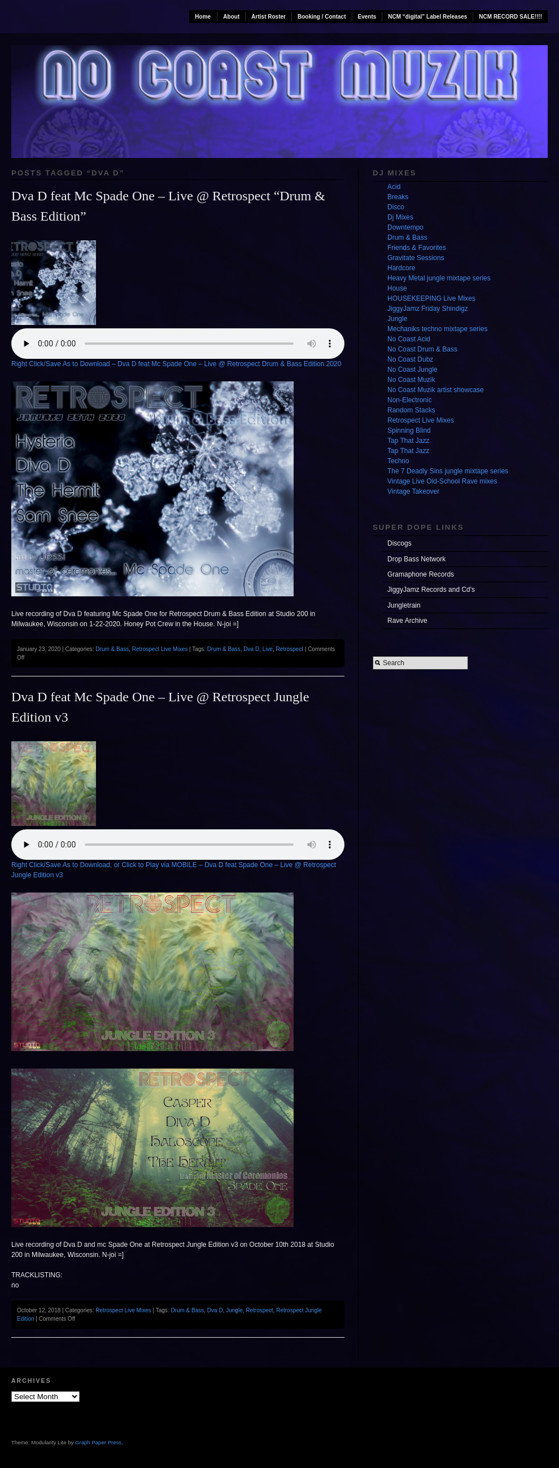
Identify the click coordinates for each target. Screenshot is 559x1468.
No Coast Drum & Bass (422, 349)
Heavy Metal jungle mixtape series (439, 278)
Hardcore (401, 268)
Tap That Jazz (408, 441)
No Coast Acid (408, 339)
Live (268, 649)
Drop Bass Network (416, 559)
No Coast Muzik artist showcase (435, 390)
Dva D (251, 649)
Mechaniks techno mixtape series (437, 329)
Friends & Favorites (416, 248)
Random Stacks (411, 410)
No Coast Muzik (411, 380)
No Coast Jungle (412, 369)
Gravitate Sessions (415, 258)
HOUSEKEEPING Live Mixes (431, 298)
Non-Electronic (409, 400)
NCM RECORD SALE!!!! (510, 17)
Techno (398, 461)
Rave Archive (407, 621)
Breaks (397, 197)
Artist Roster (268, 17)
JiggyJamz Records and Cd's (431, 590)
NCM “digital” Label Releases (427, 17)
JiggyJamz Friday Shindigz (427, 309)
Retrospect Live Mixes (159, 649)
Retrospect (289, 649)
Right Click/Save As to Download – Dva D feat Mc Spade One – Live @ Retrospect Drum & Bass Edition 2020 (176, 364)
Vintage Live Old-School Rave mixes (442, 481)
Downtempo (405, 227)
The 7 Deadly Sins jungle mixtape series (447, 471)
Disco (395, 207)
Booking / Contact (322, 17)
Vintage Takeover (413, 491)
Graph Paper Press (98, 1442)
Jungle (234, 1310)
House (397, 288)
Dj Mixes (400, 217)
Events (367, 17)
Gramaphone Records (420, 574)
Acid (393, 187)
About (231, 17)
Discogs (399, 543)
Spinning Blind (409, 430)
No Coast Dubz (410, 359)
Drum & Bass (112, 649)
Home (203, 17)
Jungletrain (404, 605)
